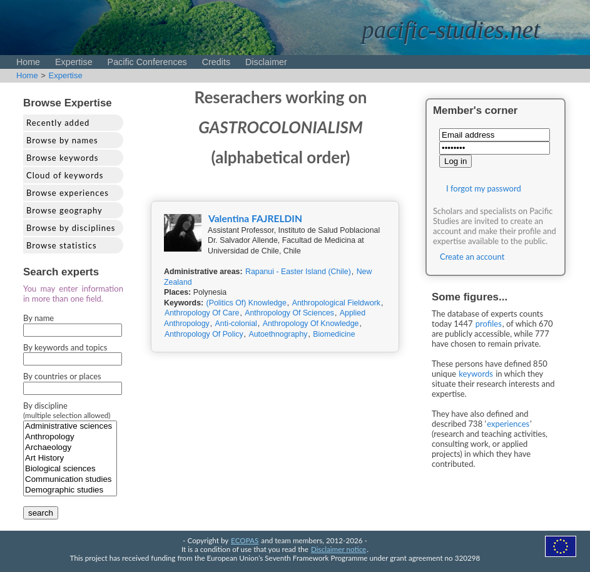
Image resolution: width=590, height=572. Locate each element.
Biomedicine (334, 334)
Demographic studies (70, 490)
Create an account (472, 257)
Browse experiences (67, 193)
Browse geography (64, 210)
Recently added (57, 123)
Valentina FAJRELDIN (255, 218)
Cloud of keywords (64, 175)
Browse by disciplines (70, 228)
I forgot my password (483, 188)
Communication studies (70, 479)
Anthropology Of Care (202, 313)
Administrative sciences (70, 426)
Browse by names (62, 140)
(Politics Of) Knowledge (246, 303)
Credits (216, 62)
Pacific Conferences (147, 62)
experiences (508, 424)
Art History (70, 458)
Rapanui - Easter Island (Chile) (298, 271)
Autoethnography (277, 334)
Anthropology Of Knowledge (311, 323)
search (40, 513)
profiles (489, 324)
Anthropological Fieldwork (336, 303)
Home (28, 62)
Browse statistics (61, 245)
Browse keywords (62, 158)
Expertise (74, 62)
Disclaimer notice (338, 548)
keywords (476, 374)
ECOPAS (244, 540)
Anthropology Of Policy (204, 334)
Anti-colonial (236, 323)
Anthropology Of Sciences (289, 313)
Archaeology (70, 447)
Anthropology (70, 437)
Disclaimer (266, 62)
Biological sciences (70, 469)
